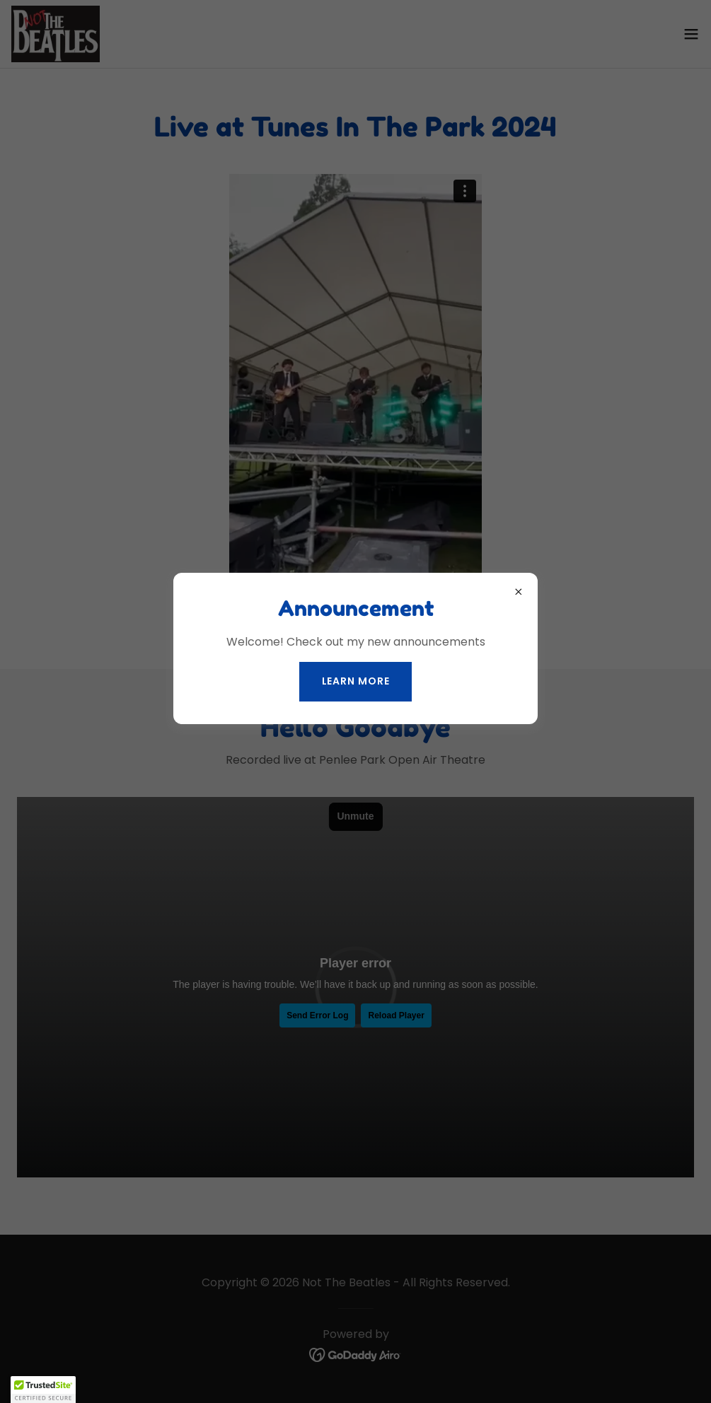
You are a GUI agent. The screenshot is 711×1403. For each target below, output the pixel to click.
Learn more (356, 681)
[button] (43, 1389)
